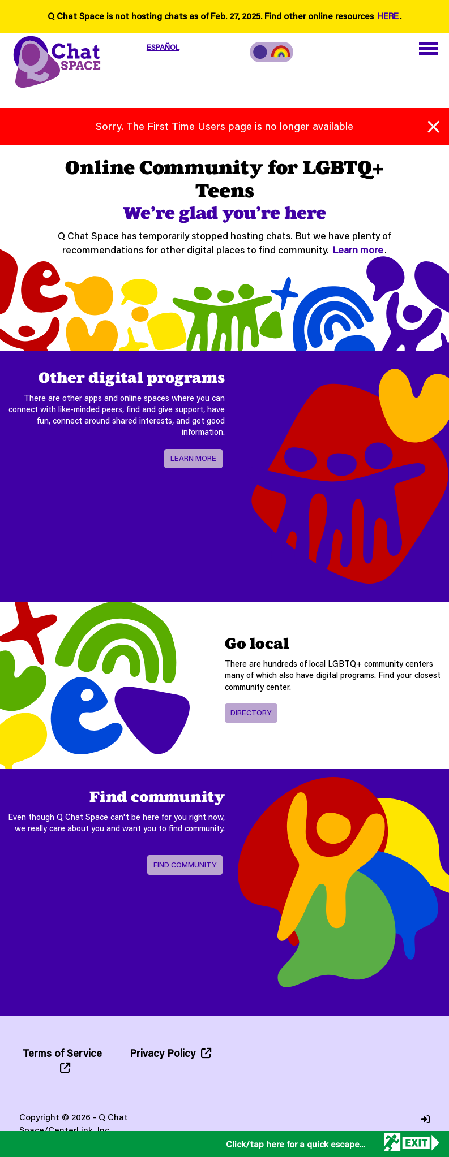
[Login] (425, 1119)
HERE (388, 15)
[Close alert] (433, 124)
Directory (250, 712)
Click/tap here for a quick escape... (295, 1144)
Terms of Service (62, 1059)
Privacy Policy (170, 1053)
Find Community (184, 865)
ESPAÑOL (163, 47)
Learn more (357, 249)
